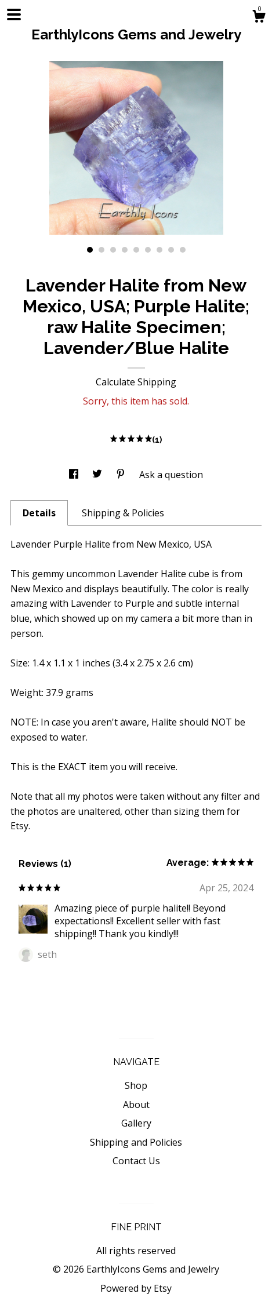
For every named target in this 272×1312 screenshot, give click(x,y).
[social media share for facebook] (75, 474)
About (136, 1104)
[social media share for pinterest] (122, 474)
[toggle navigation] (14, 14)
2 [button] (101, 250)
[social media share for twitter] (98, 474)
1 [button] (90, 250)
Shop (136, 1085)
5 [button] (136, 250)
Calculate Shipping (136, 382)
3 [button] (113, 250)
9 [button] (183, 250)
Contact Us (136, 1160)
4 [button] (125, 250)
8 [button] (171, 250)
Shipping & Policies (123, 512)
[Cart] (258, 18)
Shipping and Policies (136, 1142)
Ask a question (171, 474)
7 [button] (159, 250)
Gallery (136, 1123)
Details (39, 512)
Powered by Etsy (136, 1288)
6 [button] (148, 250)
